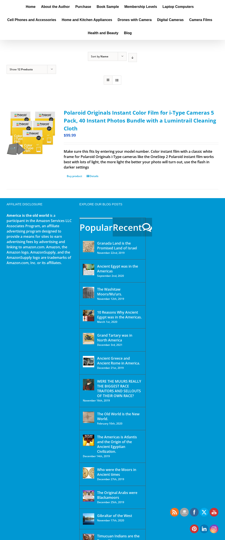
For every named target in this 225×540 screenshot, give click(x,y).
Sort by (99, 56)
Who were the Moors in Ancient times (116, 472)
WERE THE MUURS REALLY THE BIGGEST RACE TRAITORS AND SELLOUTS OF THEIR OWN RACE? (119, 388)
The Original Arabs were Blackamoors (117, 495)
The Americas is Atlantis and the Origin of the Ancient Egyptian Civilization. (117, 444)
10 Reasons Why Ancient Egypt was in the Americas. (119, 315)
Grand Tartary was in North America (114, 338)
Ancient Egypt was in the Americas (117, 269)
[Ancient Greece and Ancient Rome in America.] (88, 361)
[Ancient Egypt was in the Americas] (88, 269)
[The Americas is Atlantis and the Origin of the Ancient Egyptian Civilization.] (88, 440)
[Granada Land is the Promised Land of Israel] (88, 246)
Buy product (74, 176)
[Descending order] (132, 57)
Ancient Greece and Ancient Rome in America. (118, 361)
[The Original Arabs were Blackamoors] (88, 496)
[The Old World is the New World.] (88, 417)
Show (21, 69)
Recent (127, 227)
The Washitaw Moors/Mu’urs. (109, 292)
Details (94, 176)
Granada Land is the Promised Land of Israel (117, 245)
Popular (96, 227)
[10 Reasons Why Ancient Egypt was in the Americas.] (88, 315)
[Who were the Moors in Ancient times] (88, 473)
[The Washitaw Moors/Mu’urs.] (88, 292)
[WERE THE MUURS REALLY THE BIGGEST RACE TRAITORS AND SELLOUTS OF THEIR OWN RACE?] (88, 384)
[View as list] (116, 80)
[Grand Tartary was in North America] (88, 338)
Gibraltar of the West (114, 515)
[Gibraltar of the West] (88, 519)
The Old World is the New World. (118, 416)
